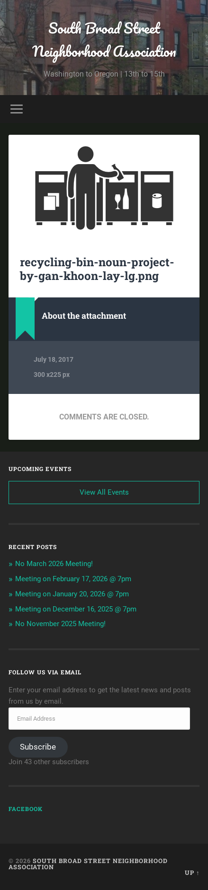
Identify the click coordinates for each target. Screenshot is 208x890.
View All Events (104, 492)
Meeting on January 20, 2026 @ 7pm (72, 594)
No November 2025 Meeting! (60, 624)
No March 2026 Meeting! (54, 563)
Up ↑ (192, 872)
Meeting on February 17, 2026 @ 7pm (73, 579)
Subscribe (38, 746)
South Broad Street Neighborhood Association (104, 40)
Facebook (26, 808)
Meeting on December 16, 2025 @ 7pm (75, 609)
